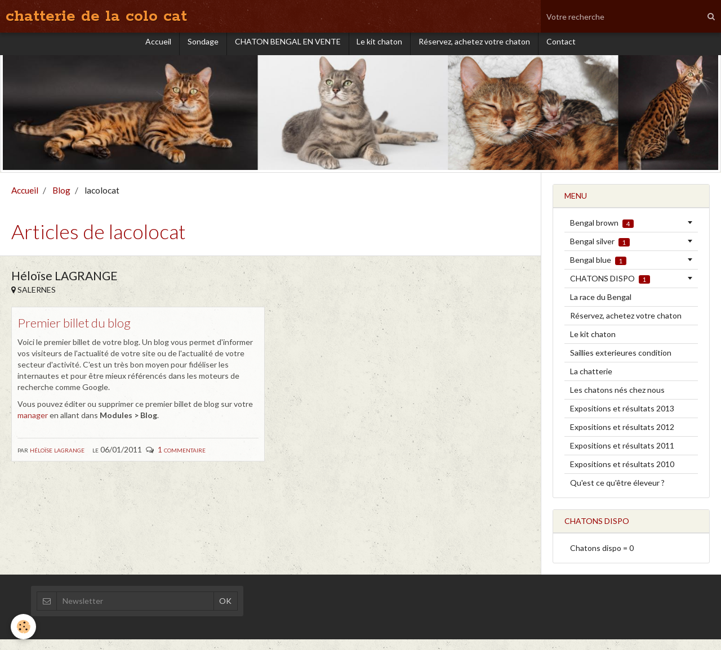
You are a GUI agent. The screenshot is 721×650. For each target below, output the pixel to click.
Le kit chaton (380, 48)
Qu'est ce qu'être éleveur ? (617, 493)
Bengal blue (598, 271)
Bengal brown (602, 233)
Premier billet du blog (78, 333)
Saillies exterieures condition (620, 363)
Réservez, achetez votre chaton (476, 48)
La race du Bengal (600, 307)
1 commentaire (182, 460)
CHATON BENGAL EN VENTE (287, 48)
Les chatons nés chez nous (617, 400)
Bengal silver (600, 252)
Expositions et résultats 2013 (622, 419)
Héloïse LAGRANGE (57, 460)
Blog (61, 201)
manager (32, 426)
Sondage (201, 48)
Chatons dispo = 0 (602, 558)
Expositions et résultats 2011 (622, 456)
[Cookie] (24, 626)
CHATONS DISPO (610, 289)
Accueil (155, 48)
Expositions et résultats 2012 (622, 437)
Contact (564, 48)
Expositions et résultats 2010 (622, 474)
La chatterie (591, 382)
